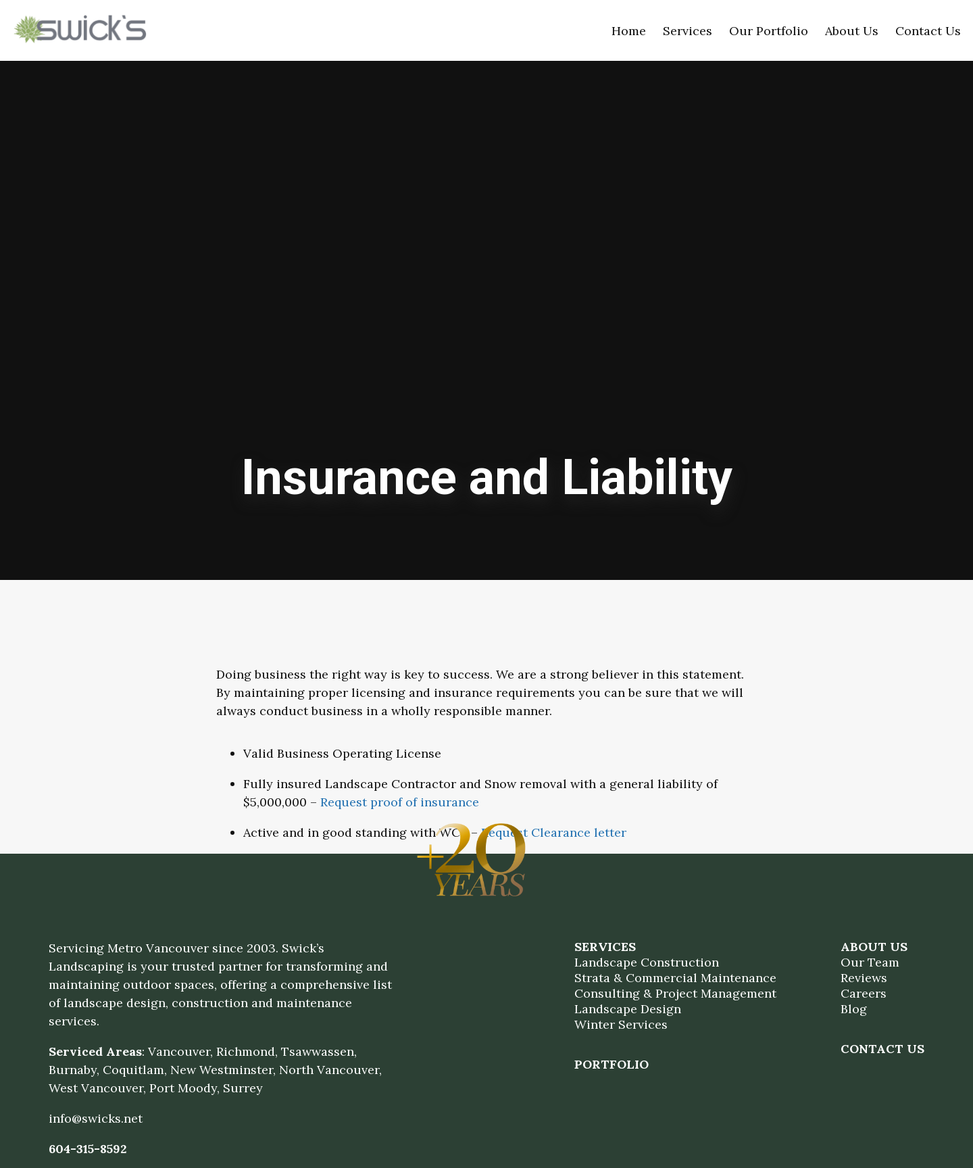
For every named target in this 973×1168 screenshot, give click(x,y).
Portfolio (611, 1064)
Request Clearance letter (553, 832)
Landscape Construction (646, 962)
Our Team (870, 962)
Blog (854, 1009)
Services (687, 31)
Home (629, 31)
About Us (851, 31)
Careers (864, 993)
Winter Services (621, 1024)
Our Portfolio (768, 31)
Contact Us (928, 31)
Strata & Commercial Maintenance (675, 978)
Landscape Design (627, 1009)
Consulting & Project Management (675, 993)
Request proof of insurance (399, 802)
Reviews (864, 978)
